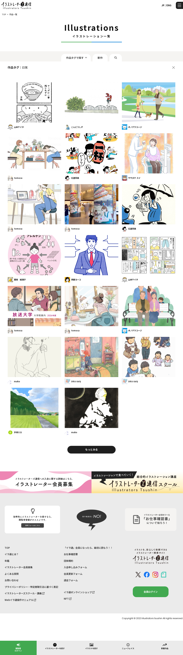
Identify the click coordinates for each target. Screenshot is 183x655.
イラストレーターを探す (55, 646)
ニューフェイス (128, 646)
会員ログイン (151, 591)
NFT (67, 598)
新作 (100, 57)
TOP (7, 547)
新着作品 (164, 646)
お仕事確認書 (71, 554)
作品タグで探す (75, 57)
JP (162, 5)
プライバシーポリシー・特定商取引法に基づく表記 (31, 587)
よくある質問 (12, 574)
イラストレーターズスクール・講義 (24, 593)
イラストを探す (91, 646)
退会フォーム (71, 580)
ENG (168, 5)
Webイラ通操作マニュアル (20, 600)
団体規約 (68, 560)
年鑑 (7, 560)
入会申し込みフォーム (75, 567)
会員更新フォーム (73, 574)
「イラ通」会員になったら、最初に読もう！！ (88, 547)
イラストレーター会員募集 (19, 567)
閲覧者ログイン (18, 647)
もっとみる (91, 449)
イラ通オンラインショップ (79, 592)
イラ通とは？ (12, 554)
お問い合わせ (12, 580)
